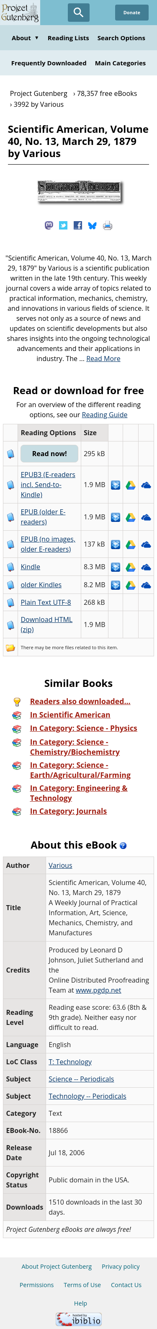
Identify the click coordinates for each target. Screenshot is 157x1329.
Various (60, 865)
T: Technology (70, 1061)
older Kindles (41, 584)
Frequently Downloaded (49, 63)
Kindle (30, 566)
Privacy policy (121, 1266)
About (25, 38)
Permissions (37, 1285)
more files (63, 647)
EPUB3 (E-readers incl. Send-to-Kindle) (48, 484)
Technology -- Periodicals (87, 1096)
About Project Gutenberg (56, 1266)
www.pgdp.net (98, 990)
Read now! (49, 453)
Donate (132, 12)
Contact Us (126, 1285)
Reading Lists (68, 38)
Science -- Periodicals (81, 1079)
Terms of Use (82, 1285)
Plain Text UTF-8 (46, 602)
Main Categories (120, 63)
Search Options (121, 38)
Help (80, 1303)
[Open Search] (79, 12)
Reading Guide (105, 414)
